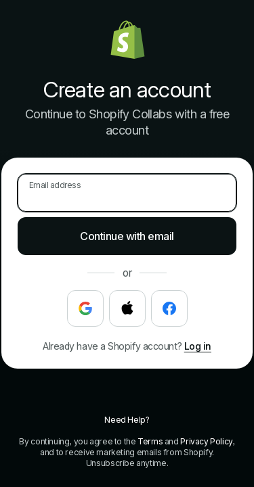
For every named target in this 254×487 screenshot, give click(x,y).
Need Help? (126, 420)
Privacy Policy (206, 441)
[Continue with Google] (85, 308)
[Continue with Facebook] (169, 308)
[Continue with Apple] (127, 308)
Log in (197, 346)
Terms (150, 441)
